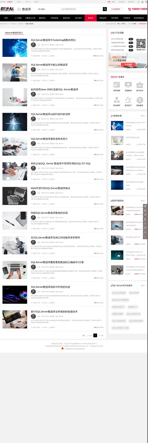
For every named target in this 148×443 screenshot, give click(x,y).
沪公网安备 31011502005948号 (73, 349)
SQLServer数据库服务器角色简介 (49, 138)
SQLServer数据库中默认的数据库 (49, 64)
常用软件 (126, 18)
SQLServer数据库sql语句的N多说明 (50, 114)
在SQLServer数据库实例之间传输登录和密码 (55, 237)
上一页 (89, 335)
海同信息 (51, 346)
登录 (113, 2)
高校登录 (122, 2)
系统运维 (102, 18)
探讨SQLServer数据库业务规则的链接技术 (54, 311)
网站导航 (131, 2)
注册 (108, 2)
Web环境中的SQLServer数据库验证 (50, 188)
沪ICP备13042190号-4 (89, 344)
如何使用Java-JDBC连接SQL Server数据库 (54, 89)
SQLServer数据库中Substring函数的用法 (53, 40)
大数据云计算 (30, 18)
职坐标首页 (3, 24)
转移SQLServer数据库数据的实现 (49, 212)
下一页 (101, 335)
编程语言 (42, 18)
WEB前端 (54, 18)
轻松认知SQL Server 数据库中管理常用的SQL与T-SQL (61, 163)
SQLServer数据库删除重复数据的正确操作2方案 (57, 262)
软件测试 (114, 18)
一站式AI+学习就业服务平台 (72, 344)
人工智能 (18, 18)
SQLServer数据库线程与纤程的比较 (50, 287)
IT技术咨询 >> (143, 24)
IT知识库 (13, 24)
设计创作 (78, 18)
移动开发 (66, 18)
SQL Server (29, 24)
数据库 (90, 18)
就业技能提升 (139, 18)
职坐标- (60, 344)
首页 (6, 18)
